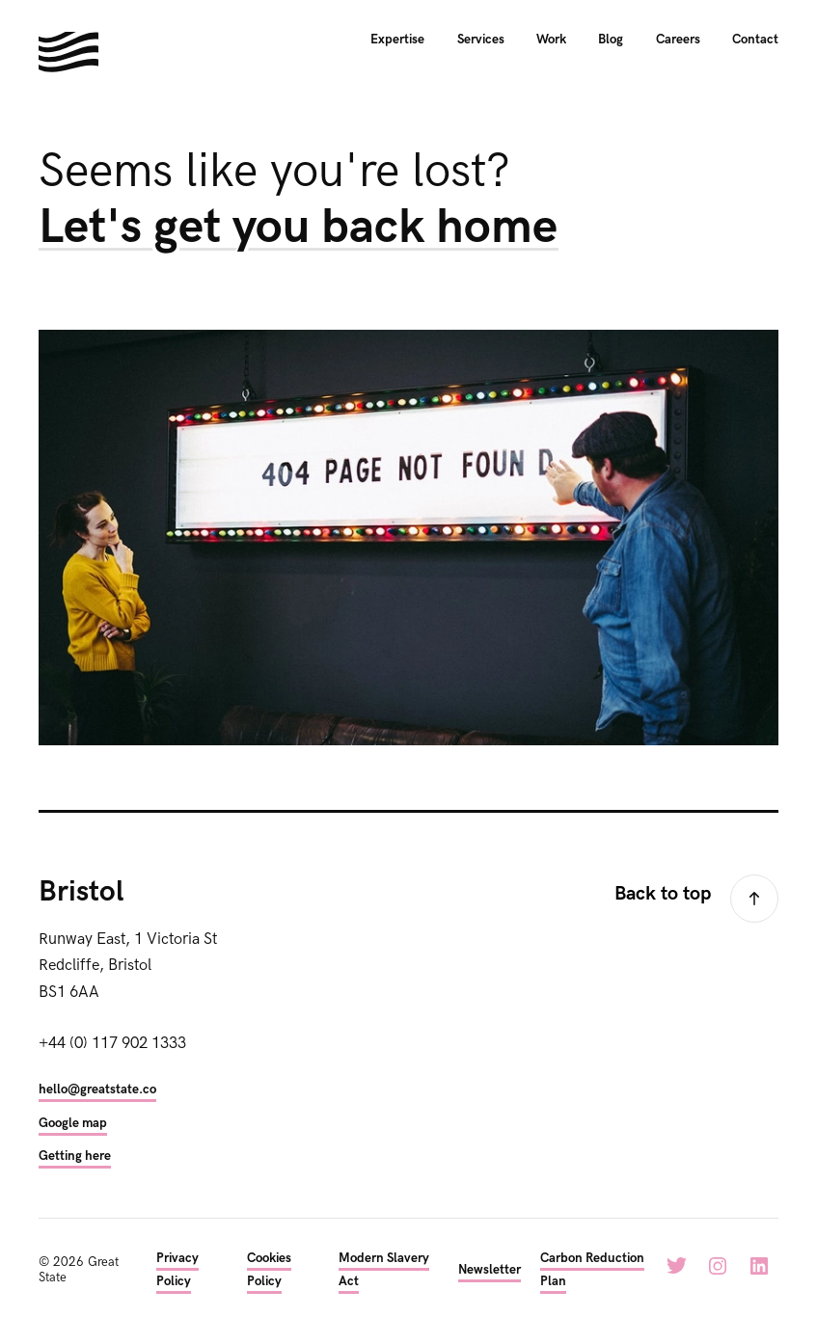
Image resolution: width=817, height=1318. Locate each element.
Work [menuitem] (551, 39)
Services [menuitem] (480, 39)
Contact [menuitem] (755, 39)
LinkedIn (759, 1266)
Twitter (676, 1266)
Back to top (662, 893)
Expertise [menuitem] (397, 39)
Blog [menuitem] (610, 39)
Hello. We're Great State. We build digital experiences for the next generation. (68, 52)
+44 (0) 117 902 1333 (112, 1043)
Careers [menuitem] (678, 39)
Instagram (717, 1266)
